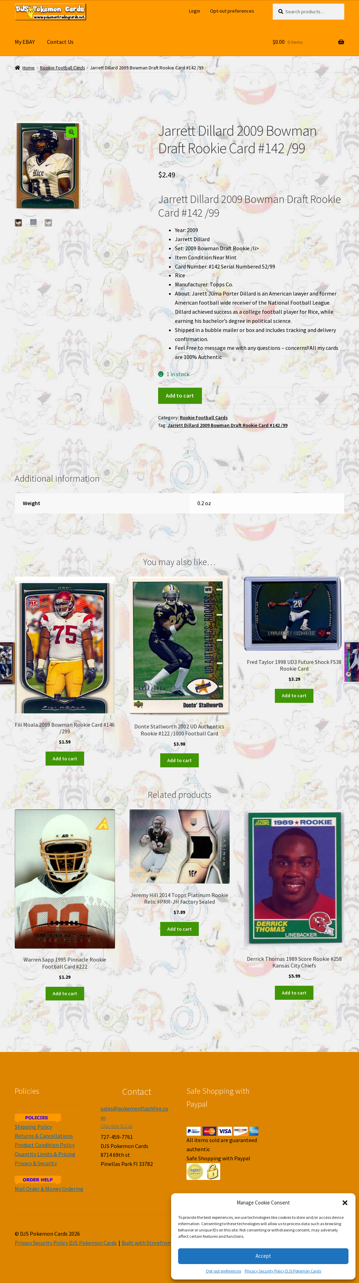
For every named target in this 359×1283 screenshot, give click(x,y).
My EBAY (25, 41)
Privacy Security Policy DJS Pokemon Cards (283, 1271)
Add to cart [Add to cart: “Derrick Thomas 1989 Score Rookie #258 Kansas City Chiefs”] (294, 993)
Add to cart (180, 395)
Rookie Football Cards (62, 68)
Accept (263, 1256)
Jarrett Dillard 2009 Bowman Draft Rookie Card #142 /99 (227, 425)
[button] (344, 1202)
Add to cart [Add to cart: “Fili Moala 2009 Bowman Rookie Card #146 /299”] (65, 758)
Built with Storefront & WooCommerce (169, 1242)
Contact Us (60, 41)
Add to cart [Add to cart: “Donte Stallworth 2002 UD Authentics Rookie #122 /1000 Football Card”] (179, 760)
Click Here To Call (117, 1126)
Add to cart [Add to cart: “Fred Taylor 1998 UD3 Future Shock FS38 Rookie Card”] (294, 695)
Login (194, 11)
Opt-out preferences (223, 1271)
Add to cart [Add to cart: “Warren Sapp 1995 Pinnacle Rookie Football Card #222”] (65, 993)
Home (28, 68)
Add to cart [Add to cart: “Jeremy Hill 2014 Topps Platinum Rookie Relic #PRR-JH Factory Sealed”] (179, 929)
